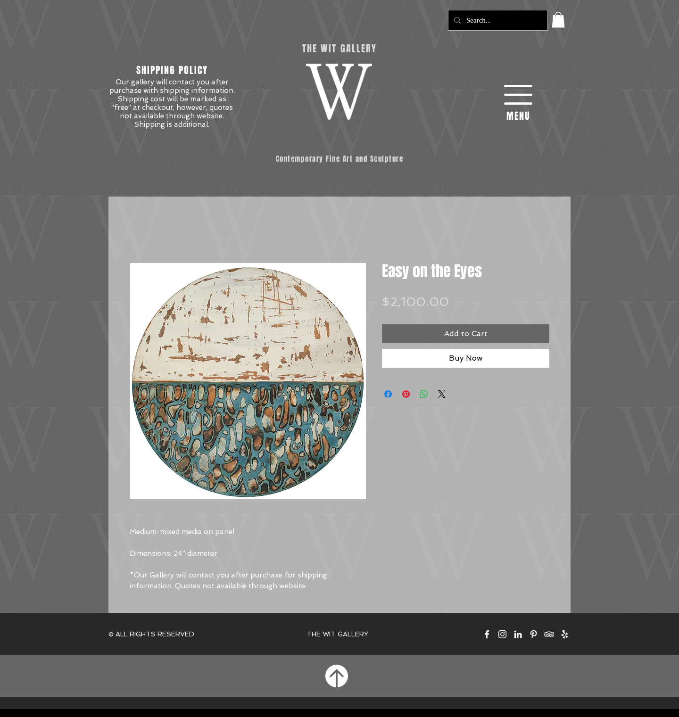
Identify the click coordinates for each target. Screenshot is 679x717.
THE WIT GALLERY (337, 634)
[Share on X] (441, 394)
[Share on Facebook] (388, 394)
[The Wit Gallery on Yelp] (564, 634)
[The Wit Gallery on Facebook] (486, 634)
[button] (558, 19)
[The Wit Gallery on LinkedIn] (518, 634)
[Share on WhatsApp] (424, 394)
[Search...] (497, 20)
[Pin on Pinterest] (406, 394)
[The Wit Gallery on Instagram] (502, 634)
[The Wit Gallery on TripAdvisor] (549, 634)
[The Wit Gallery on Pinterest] (533, 634)
